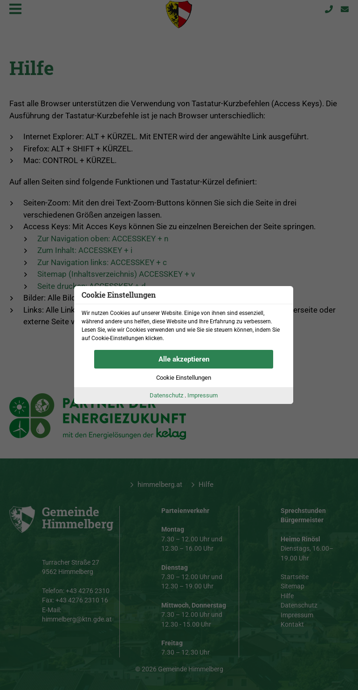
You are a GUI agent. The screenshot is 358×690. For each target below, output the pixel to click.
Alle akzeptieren (183, 359)
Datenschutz (166, 395)
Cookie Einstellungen (183, 377)
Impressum (202, 395)
